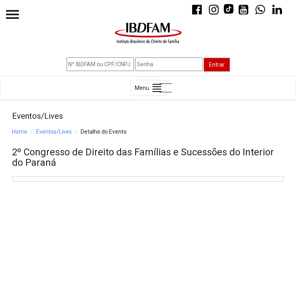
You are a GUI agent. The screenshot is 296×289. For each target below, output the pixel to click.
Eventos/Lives (54, 131)
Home (19, 131)
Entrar (217, 64)
